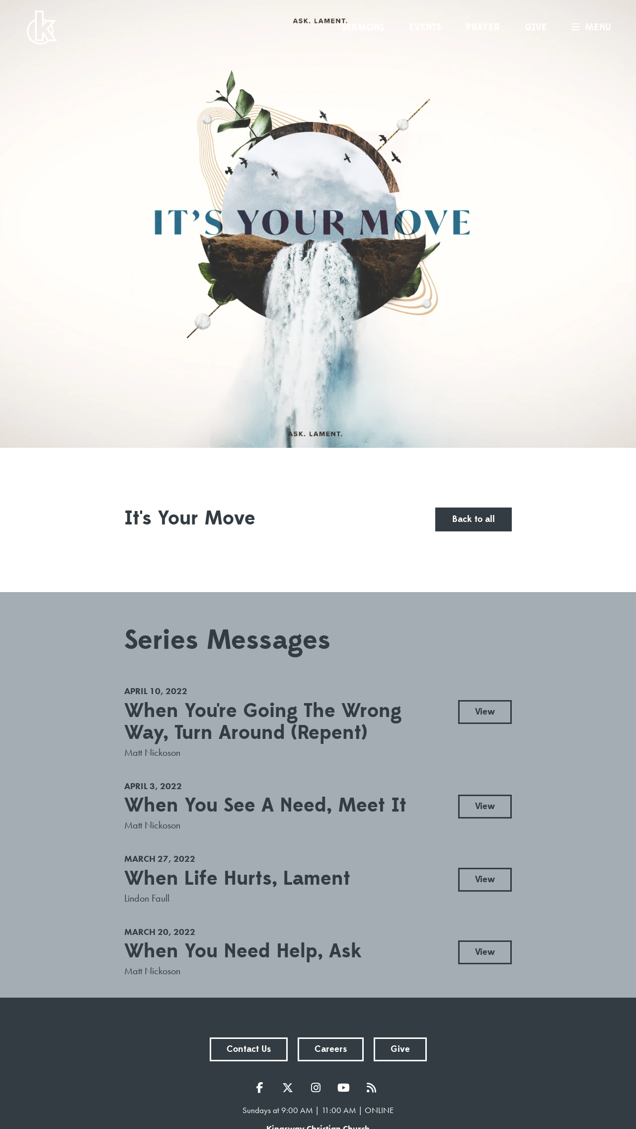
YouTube (345, 1087)
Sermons (362, 27)
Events (425, 27)
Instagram (318, 1087)
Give (536, 27)
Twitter (290, 1087)
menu (588, 27)
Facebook (262, 1087)
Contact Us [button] (249, 1049)
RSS (373, 1087)
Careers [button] (331, 1049)
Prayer (483, 27)
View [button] (485, 712)
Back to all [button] (473, 519)
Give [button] (400, 1049)
